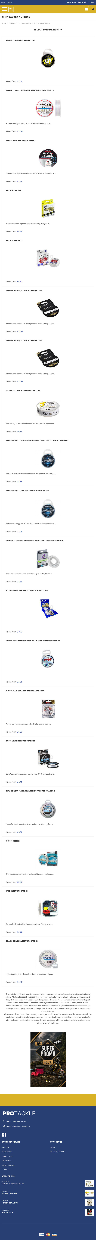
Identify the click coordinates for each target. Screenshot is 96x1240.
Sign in (52, 1147)
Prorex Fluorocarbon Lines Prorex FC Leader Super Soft (34, 541)
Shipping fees (7, 1160)
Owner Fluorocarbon (16, 891)
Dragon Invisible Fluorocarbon (21, 941)
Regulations (7, 1152)
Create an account (57, 1152)
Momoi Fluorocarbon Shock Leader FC (25, 691)
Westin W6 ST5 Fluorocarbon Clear (23, 291)
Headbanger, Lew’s (10, 1203)
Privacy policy (8, 1156)
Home (4, 23)
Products (14, 23)
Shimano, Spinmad (9, 1193)
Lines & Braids (27, 23)
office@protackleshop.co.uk (22, 1126)
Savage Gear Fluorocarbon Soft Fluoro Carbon (30, 791)
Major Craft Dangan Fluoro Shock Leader (27, 591)
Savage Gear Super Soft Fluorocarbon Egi (27, 491)
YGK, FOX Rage (7, 1212)
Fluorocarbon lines (44, 23)
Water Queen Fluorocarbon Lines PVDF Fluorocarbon (32, 641)
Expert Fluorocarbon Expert (20, 140)
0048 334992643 (20, 1121)
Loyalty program (9, 1165)
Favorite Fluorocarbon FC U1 (20, 40)
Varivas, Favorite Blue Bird (13, 1184)
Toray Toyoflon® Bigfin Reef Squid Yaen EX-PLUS (29, 90)
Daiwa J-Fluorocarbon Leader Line (23, 391)
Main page (6, 1147)
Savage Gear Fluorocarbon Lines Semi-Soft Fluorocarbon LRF (36, 441)
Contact (5, 1169)
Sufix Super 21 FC (14, 241)
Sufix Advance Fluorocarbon (20, 741)
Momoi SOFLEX (12, 841)
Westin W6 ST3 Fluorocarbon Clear (23, 341)
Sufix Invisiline (13, 190)
